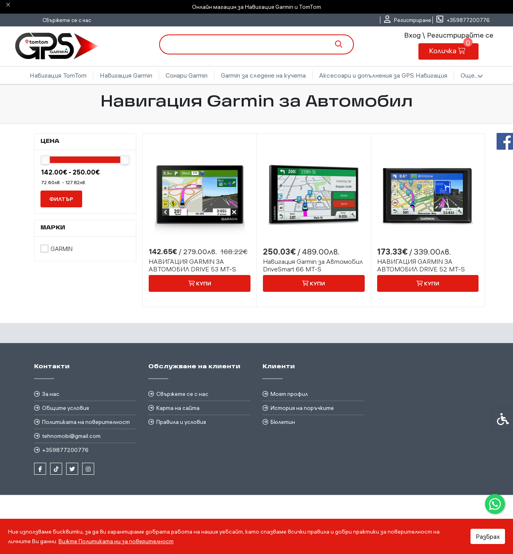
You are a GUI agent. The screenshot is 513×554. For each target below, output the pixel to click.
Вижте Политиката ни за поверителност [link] (116, 541)
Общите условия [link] (65, 407)
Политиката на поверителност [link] (86, 422)
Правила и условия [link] (181, 422)
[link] (495, 504)
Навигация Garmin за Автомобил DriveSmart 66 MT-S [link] (313, 265)
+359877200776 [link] (65, 450)
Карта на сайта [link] (178, 407)
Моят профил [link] (289, 393)
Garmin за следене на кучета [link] (263, 75)
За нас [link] (50, 393)
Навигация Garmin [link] (126, 75)
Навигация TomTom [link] (58, 75)
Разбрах (488, 536)
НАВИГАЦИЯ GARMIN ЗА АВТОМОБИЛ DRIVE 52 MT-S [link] (421, 265)
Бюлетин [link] (283, 422)
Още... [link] (471, 75)
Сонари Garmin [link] (187, 75)
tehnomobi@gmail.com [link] (71, 436)
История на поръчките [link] (302, 407)
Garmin (61, 249)
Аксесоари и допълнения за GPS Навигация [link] (383, 75)
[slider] (45, 160)
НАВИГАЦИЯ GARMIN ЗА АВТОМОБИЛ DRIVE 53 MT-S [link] (192, 265)
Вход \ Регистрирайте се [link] (448, 35)
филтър (61, 199)
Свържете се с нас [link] (66, 20)
